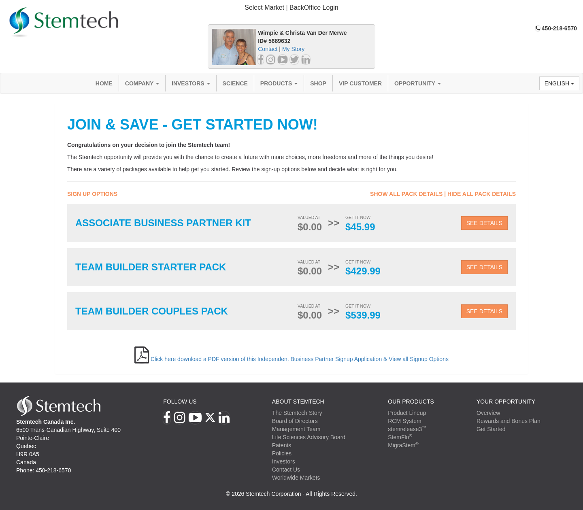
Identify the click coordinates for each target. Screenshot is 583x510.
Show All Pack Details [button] (406, 194)
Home (104, 83)
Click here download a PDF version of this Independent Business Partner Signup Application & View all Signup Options (300, 359)
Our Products (411, 401)
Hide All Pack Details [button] (481, 194)
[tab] (291, 8)
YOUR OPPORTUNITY (506, 401)
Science (235, 83)
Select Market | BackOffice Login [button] (291, 7)
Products (279, 83)
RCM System (404, 421)
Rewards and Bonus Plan (508, 421)
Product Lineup (407, 413)
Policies (282, 453)
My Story (293, 49)
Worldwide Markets (296, 477)
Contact (267, 49)
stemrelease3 (407, 429)
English (559, 83)
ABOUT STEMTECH (298, 401)
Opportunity (417, 83)
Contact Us (286, 469)
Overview (488, 413)
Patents (281, 445)
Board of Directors (295, 421)
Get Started (491, 429)
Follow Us (179, 401)
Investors (191, 83)
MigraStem (403, 445)
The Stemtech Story (297, 413)
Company (142, 83)
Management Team (296, 429)
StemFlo (400, 437)
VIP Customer (360, 83)
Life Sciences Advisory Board (308, 437)
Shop (318, 83)
